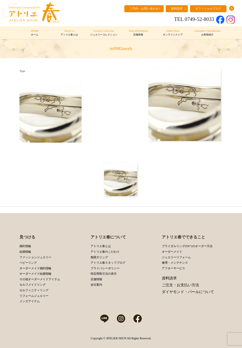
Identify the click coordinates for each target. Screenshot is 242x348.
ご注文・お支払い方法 (180, 285)
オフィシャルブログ (208, 8)
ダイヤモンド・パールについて (188, 292)
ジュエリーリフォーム (176, 257)
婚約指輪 (25, 246)
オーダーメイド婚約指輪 (35, 268)
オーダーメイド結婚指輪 (35, 273)
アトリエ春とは (101, 246)
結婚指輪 (25, 251)
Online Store (173, 33)
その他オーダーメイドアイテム (39, 279)
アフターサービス (173, 268)
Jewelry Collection (104, 33)
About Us (69, 33)
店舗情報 (96, 279)
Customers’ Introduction (207, 33)
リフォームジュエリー (33, 295)
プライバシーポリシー (105, 268)
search (232, 8)
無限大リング (99, 257)
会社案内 (96, 284)
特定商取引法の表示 (104, 273)
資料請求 (177, 8)
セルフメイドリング (32, 284)
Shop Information (138, 33)
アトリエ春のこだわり (105, 251)
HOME (35, 33)
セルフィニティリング (33, 290)
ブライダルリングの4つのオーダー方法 (187, 246)
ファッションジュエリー (35, 257)
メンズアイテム (29, 301)
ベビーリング (28, 262)
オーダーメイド (172, 251)
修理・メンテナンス (175, 262)
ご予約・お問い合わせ (144, 8)
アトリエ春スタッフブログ (108, 262)
